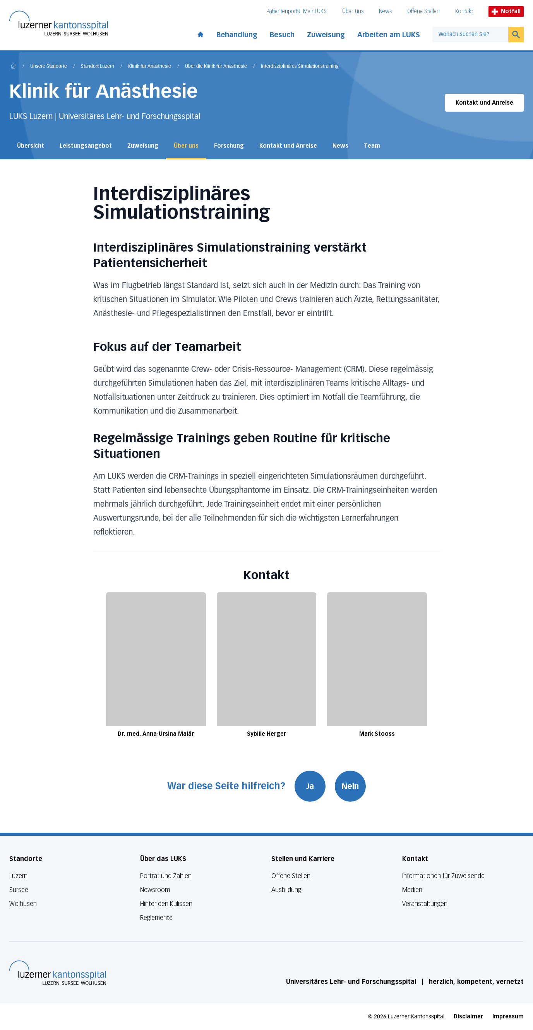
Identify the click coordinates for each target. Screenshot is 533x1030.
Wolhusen (23, 904)
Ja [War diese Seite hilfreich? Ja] (310, 786)
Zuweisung (326, 35)
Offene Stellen (423, 11)
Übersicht (30, 146)
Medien (412, 890)
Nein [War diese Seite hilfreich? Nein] (350, 786)
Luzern (18, 876)
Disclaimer (468, 1016)
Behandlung (236, 35)
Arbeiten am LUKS (388, 35)
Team (372, 146)
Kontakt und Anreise (484, 103)
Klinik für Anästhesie (149, 66)
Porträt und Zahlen (166, 876)
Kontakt (464, 11)
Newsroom (155, 890)
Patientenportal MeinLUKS (296, 11)
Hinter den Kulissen (166, 904)
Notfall (506, 11)
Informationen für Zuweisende (443, 876)
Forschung (229, 146)
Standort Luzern (97, 66)
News (385, 11)
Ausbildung (286, 890)
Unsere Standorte (48, 66)
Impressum (508, 1016)
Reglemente (156, 917)
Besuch (282, 35)
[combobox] (470, 34)
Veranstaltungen (424, 904)
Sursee (18, 890)
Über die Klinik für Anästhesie (216, 66)
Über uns (352, 11)
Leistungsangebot (86, 146)
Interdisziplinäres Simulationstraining (299, 66)
